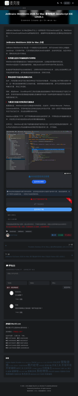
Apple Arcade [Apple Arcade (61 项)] (16, 362)
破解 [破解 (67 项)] (9, 371)
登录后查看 (39, 181)
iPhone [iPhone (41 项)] (23, 362)
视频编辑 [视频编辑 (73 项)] (10, 374)
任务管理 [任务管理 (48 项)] (50, 362)
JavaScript (13, 231)
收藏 (60, 235)
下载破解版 (39, 204)
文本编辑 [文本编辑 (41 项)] (34, 368)
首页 (5, 8)
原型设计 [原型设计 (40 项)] (16, 365)
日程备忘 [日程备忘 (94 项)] (47, 368)
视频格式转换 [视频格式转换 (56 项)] (65, 371)
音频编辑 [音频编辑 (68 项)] (48, 374)
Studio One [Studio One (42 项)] (40, 362)
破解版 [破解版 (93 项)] (15, 371)
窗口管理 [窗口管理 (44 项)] (21, 371)
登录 (67, 3)
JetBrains (20, 231)
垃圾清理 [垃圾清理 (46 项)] (41, 365)
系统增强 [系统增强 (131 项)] (42, 370)
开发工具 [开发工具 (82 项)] (56, 365)
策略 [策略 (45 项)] (26, 371)
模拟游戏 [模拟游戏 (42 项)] (57, 368)
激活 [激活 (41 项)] (66, 368)
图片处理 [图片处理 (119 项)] (33, 364)
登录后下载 (39, 209)
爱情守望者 (11, 235)
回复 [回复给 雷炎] (21, 312)
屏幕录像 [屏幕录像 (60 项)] (48, 365)
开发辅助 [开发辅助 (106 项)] (11, 367)
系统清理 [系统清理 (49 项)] (51, 371)
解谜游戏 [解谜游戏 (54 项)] (34, 374)
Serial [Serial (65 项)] (34, 362)
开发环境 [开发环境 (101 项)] (66, 365)
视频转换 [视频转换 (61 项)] (17, 374)
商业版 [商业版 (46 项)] (25, 365)
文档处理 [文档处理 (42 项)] (39, 368)
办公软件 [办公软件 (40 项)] (11, 365)
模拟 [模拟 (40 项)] (54, 368)
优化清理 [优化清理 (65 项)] (56, 362)
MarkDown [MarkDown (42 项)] (28, 362)
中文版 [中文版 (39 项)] (44, 362)
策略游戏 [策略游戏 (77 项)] (32, 371)
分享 (54, 235)
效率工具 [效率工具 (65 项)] (20, 368)
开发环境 (18, 8)
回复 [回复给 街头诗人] (21, 299)
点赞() (68, 235)
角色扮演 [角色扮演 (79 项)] (26, 374)
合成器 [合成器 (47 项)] (21, 365)
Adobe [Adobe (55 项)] (8, 362)
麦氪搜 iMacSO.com (34, 386)
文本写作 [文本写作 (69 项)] (28, 368)
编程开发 (11, 8)
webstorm (28, 231)
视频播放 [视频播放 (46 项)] (57, 371)
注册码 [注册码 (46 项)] (62, 368)
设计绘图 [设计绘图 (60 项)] (40, 374)
